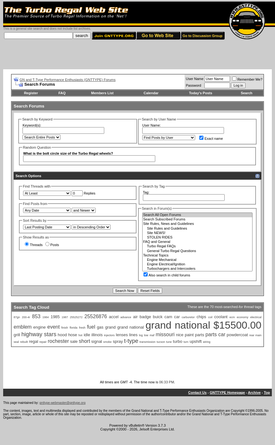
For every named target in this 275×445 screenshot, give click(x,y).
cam (168, 316)
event (53, 327)
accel (113, 316)
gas (100, 327)
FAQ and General (197, 242)
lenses (122, 334)
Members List (102, 93)
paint (189, 334)
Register (31, 93)
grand (110, 327)
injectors (109, 335)
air (135, 316)
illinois (97, 334)
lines (133, 334)
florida (74, 327)
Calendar (151, 93)
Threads (33, 245)
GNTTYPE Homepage (227, 392)
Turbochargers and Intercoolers (197, 269)
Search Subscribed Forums (197, 219)
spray (118, 341)
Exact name (211, 138)
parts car (216, 334)
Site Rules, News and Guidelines (197, 224)
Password (193, 85)
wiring (206, 341)
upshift (195, 341)
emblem (23, 327)
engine (39, 327)
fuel (91, 327)
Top (267, 392)
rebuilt (24, 341)
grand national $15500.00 (203, 325)
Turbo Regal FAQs (197, 246)
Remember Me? (247, 79)
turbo (177, 341)
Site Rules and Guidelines (197, 228)
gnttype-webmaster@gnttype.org (63, 403)
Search (247, 93)
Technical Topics (197, 255)
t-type (131, 341)
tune (169, 341)
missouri (165, 334)
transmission (147, 341)
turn (186, 341)
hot (80, 335)
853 (36, 316)
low (146, 335)
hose (72, 334)
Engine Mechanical (197, 260)
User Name (195, 79)
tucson (161, 341)
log (141, 335)
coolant (220, 316)
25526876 (96, 316)
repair (43, 341)
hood (62, 334)
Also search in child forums (167, 275)
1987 (65, 317)
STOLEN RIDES (197, 237)
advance (125, 317)
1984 (45, 317)
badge (145, 316)
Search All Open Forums (197, 215)
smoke (107, 341)
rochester (58, 341)
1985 (55, 316)
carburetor (188, 317)
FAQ (62, 93)
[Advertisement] (137, 55)
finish (64, 327)
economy (242, 317)
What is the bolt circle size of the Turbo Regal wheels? (68, 153)
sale (74, 341)
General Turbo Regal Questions (197, 251)
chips (201, 316)
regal (33, 341)
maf (152, 335)
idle (87, 334)
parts (199, 334)
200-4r (26, 317)
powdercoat (237, 334)
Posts (52, 245)
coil (210, 317)
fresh (82, 327)
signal (96, 341)
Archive (254, 392)
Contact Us (197, 392)
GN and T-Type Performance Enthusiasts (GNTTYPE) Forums (68, 80)
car (177, 316)
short (84, 341)
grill (17, 334)
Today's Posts (200, 93)
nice (179, 334)
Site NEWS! (197, 233)
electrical (256, 317)
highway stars (38, 334)
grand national (130, 327)
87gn (17, 317)
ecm (232, 317)
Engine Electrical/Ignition (197, 264)
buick (158, 316)
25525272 (76, 317)
